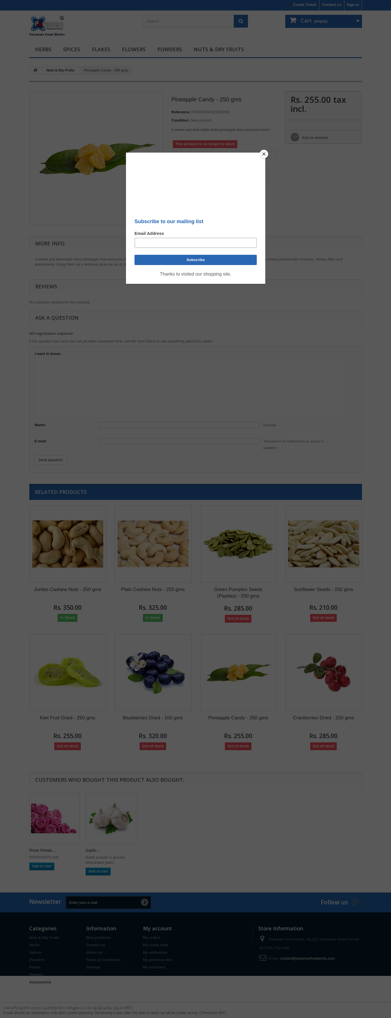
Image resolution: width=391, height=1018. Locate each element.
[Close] (264, 154)
